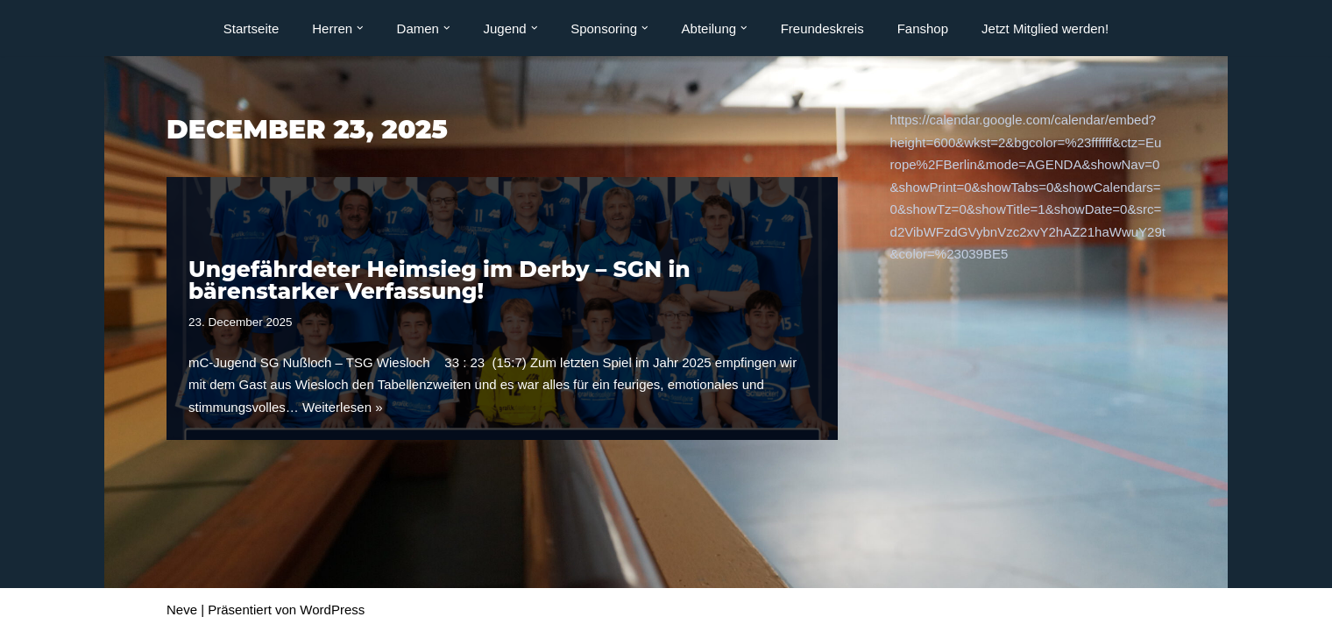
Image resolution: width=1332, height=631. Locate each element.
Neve (181, 609)
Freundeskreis (822, 28)
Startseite (251, 28)
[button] (360, 28)
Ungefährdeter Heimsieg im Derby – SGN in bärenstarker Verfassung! (439, 280)
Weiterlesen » (342, 407)
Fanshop (922, 28)
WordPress (332, 609)
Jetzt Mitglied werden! (1045, 28)
